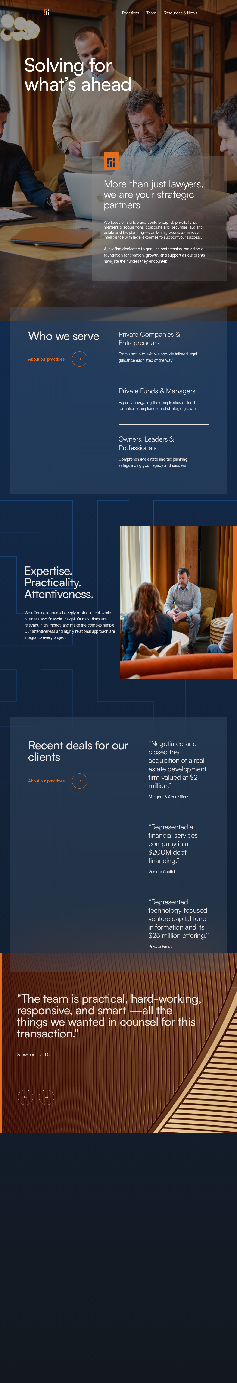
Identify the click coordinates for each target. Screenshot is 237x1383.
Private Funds (160, 946)
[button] (208, 13)
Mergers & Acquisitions (168, 797)
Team (151, 13)
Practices (130, 13)
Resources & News (180, 13)
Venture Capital (161, 871)
